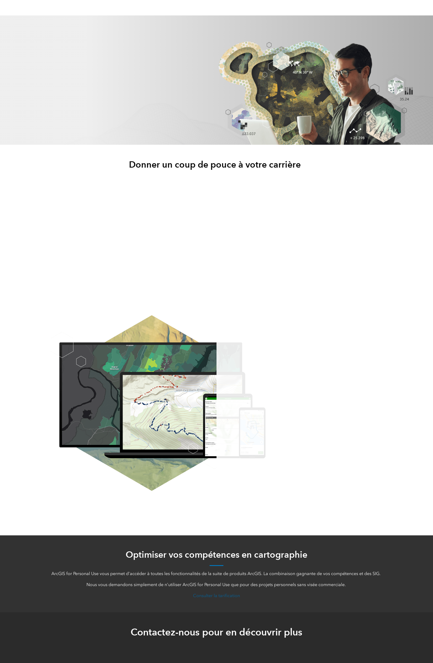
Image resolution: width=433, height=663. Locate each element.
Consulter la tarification (216, 595)
